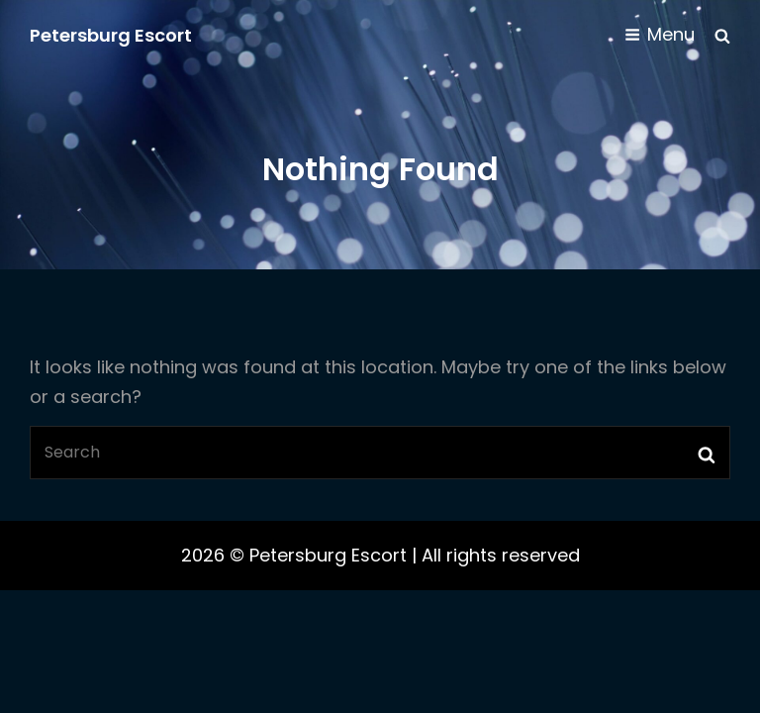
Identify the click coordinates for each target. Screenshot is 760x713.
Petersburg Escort (111, 35)
